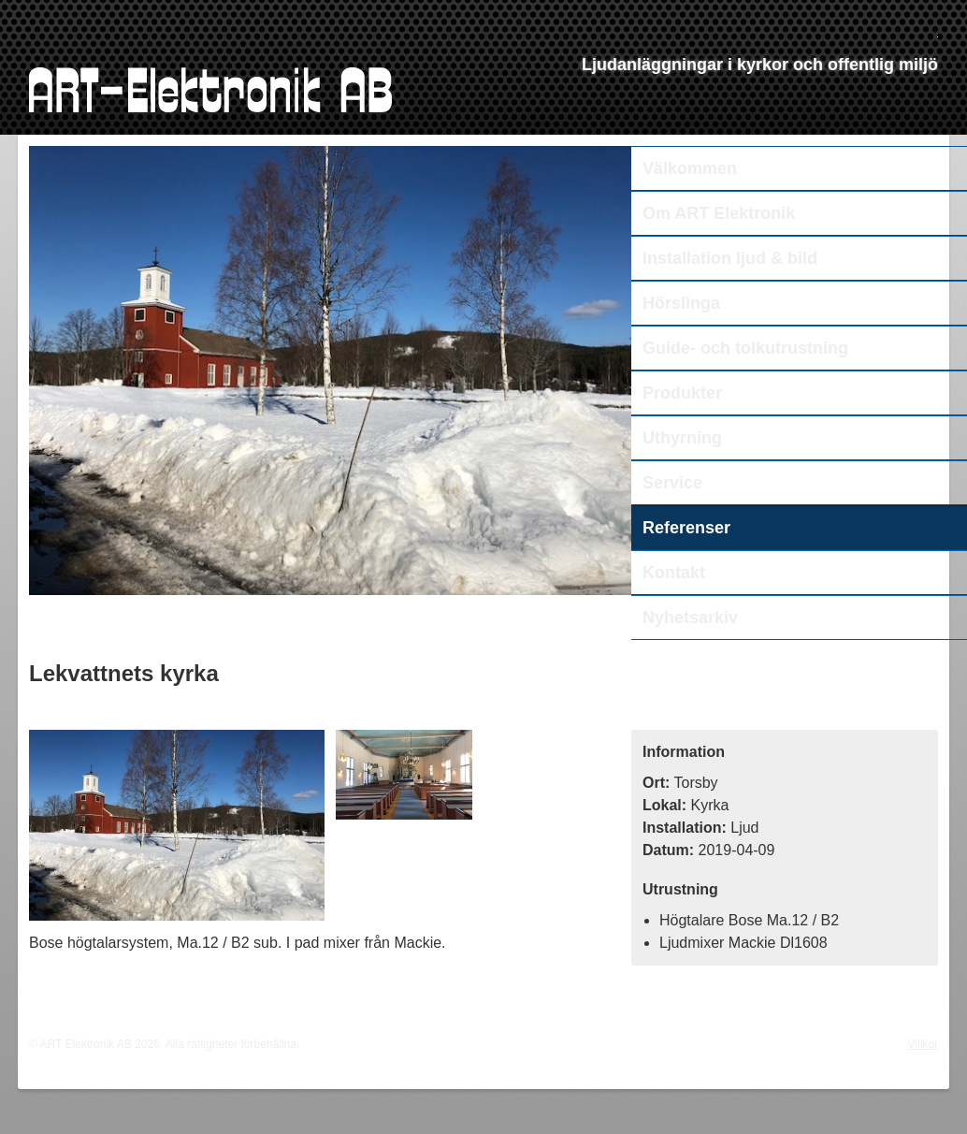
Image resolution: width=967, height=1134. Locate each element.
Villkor (923, 1044)
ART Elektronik (210, 89)
